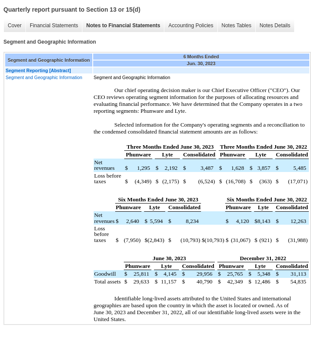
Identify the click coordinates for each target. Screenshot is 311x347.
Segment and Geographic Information (44, 77)
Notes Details (275, 25)
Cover (15, 25)
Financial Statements (54, 25)
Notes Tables (236, 25)
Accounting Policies (190, 25)
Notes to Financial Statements (123, 25)
